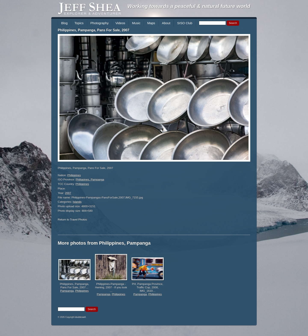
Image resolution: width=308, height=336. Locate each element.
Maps (151, 23)
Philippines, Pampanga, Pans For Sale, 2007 (93, 30)
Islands (77, 201)
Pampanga (67, 290)
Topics (79, 23)
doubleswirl (80, 317)
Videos (120, 23)
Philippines (74, 175)
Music (136, 23)
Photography (99, 23)
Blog (64, 23)
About (166, 23)
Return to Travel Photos (72, 219)
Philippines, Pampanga (90, 179)
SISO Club (184, 23)
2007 (68, 193)
